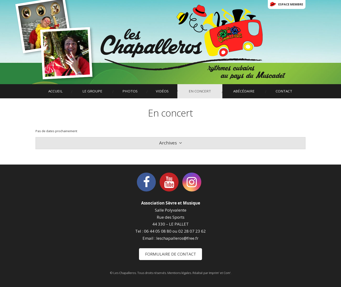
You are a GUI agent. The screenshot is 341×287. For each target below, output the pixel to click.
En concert (200, 91)
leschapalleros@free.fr (177, 238)
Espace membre (290, 4)
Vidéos (162, 91)
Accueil (55, 91)
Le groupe (92, 91)
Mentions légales (179, 273)
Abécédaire (244, 91)
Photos (130, 91)
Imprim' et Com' (220, 273)
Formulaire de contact (170, 254)
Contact (284, 91)
